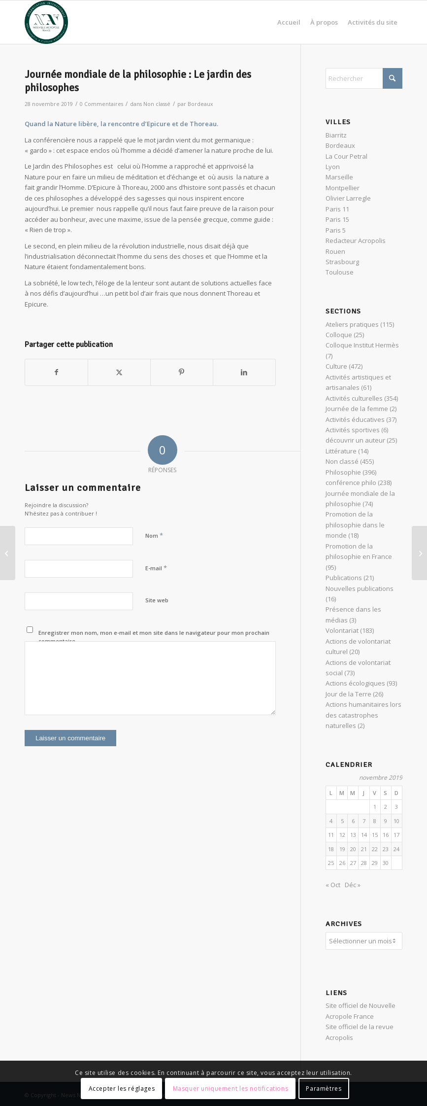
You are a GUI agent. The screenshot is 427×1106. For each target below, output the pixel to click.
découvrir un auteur (355, 440)
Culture (336, 366)
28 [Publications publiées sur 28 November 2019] (364, 862)
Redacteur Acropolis (356, 240)
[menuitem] (288, 22)
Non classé (156, 104)
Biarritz (336, 135)
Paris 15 (337, 219)
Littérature (341, 451)
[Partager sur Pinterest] (182, 372)
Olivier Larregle (348, 198)
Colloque (339, 334)
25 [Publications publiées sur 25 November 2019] (331, 862)
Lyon (333, 166)
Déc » (353, 884)
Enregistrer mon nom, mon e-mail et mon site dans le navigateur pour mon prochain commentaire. (153, 637)
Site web (156, 600)
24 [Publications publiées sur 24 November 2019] (396, 849)
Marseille (339, 177)
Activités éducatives (355, 419)
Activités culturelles (354, 398)
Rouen (335, 251)
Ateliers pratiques (352, 324)
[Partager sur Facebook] (56, 372)
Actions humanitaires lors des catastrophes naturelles (363, 715)
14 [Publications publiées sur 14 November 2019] (364, 834)
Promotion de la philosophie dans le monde (355, 525)
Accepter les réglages (122, 1088)
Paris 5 (336, 230)
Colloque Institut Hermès (362, 345)
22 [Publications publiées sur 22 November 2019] (375, 849)
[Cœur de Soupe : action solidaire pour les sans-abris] (7, 553)
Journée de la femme (357, 408)
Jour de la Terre (348, 694)
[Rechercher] (364, 78)
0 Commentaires (101, 104)
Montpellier (343, 187)
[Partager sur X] (119, 372)
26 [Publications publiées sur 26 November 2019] (342, 862)
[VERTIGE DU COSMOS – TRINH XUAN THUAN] (419, 553)
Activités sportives (353, 429)
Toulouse (340, 272)
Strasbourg (342, 261)
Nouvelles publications (360, 588)
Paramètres (323, 1088)
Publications (344, 577)
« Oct (333, 884)
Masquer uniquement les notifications (231, 1088)
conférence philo (351, 482)
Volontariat (342, 630)
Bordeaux (200, 104)
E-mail (156, 567)
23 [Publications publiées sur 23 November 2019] (386, 849)
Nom (154, 535)
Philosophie (343, 472)
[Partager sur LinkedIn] (244, 372)
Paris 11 (337, 209)
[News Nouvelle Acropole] (46, 22)
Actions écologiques (355, 683)
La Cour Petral (346, 156)
